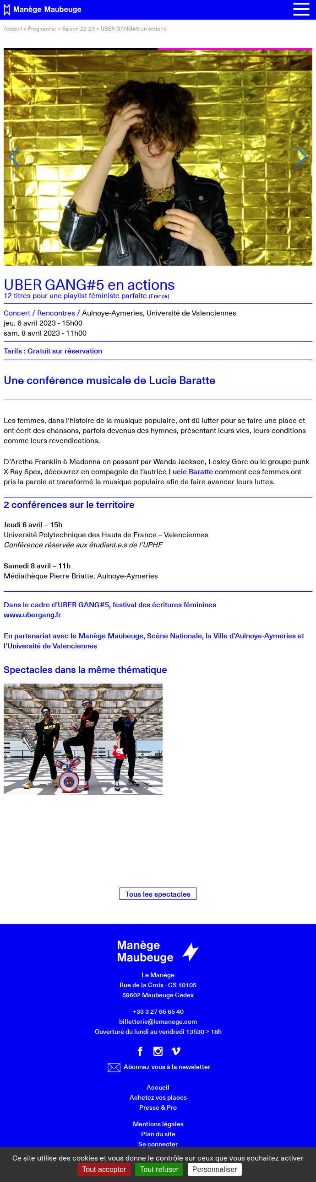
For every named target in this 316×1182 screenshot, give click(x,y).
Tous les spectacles (158, 893)
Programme (42, 28)
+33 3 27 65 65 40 (158, 1011)
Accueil (13, 28)
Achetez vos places (158, 1097)
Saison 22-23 (78, 28)
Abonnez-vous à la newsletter (159, 1066)
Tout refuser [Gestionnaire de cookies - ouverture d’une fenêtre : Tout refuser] (159, 1169)
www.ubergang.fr (32, 614)
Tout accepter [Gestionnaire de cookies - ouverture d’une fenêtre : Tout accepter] (104, 1169)
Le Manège (158, 974)
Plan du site (158, 1134)
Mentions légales (158, 1124)
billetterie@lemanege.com (158, 1021)
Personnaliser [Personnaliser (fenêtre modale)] (214, 1169)
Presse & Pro (158, 1107)
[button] (14, 157)
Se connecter (158, 1144)
